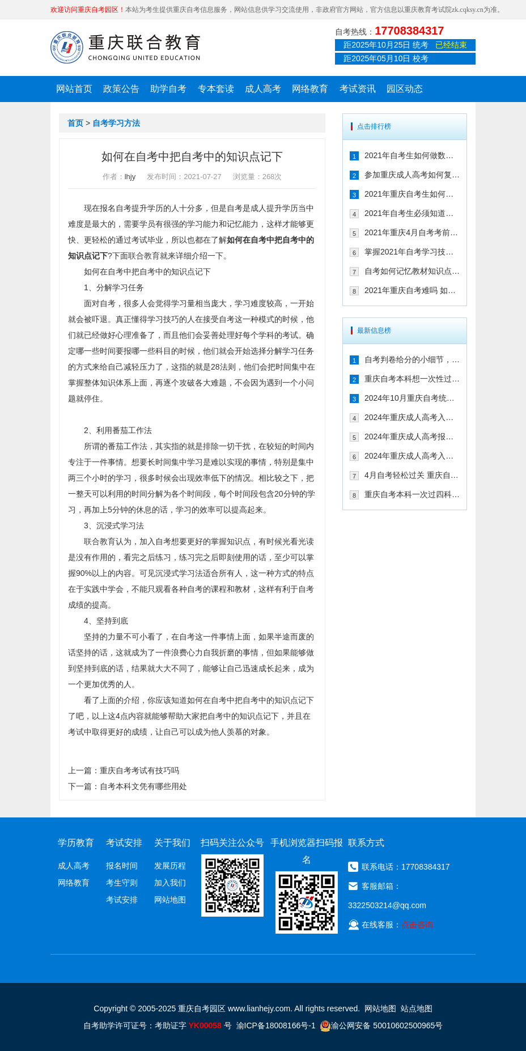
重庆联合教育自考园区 (125, 47)
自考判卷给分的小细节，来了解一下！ (412, 359)
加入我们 (170, 882)
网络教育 (310, 89)
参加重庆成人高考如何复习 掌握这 (412, 174)
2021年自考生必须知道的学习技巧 (412, 213)
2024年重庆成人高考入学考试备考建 (412, 455)
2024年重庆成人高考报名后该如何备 (412, 436)
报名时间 (122, 865)
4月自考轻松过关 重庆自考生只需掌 (412, 475)
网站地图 (170, 899)
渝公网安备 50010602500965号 (381, 1025)
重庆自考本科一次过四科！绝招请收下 (412, 494)
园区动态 (405, 89)
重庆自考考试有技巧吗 (139, 770)
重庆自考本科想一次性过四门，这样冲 (412, 378)
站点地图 (416, 1008)
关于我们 (172, 842)
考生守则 (122, 882)
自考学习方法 (116, 123)
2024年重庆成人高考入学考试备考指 (412, 417)
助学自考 (168, 89)
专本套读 (216, 89)
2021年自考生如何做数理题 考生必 (412, 155)
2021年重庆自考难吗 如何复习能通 (412, 290)
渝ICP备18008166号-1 (276, 1025)
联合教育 (144, 255)
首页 (75, 123)
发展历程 (170, 865)
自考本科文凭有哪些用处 (143, 786)
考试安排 (122, 899)
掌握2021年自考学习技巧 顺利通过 (412, 251)
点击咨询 (417, 924)
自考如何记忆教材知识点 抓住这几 (412, 271)
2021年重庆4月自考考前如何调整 (412, 232)
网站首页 (74, 89)
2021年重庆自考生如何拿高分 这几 (412, 193)
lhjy (130, 176)
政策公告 (121, 89)
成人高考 (263, 89)
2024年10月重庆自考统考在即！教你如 (412, 397)
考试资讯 (358, 89)
